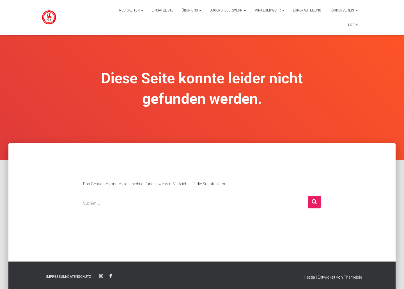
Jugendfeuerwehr (228, 10)
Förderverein (344, 10)
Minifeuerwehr (269, 10)
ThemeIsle (353, 277)
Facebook (111, 276)
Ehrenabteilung (307, 10)
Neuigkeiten (131, 10)
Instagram (101, 276)
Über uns (191, 10)
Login (353, 25)
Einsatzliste (162, 10)
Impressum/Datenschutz (68, 277)
